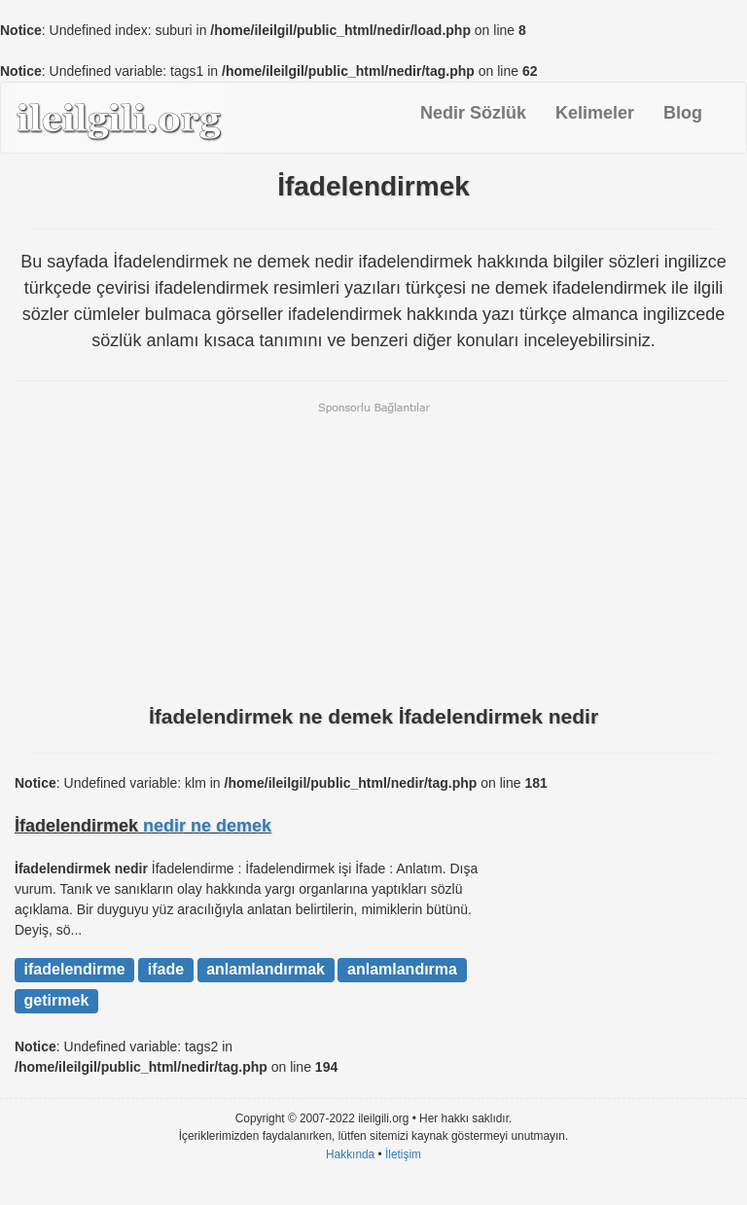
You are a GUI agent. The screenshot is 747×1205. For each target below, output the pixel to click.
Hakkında (350, 1154)
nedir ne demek (207, 825)
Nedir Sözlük (473, 113)
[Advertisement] (373, 551)
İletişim (403, 1154)
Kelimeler (594, 113)
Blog (682, 113)
